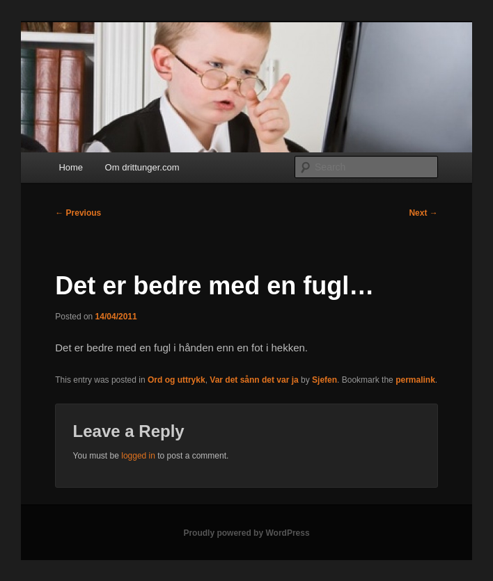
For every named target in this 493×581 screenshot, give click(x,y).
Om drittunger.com (142, 167)
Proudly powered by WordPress (246, 533)
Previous (78, 213)
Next (423, 213)
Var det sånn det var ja (254, 380)
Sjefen (324, 380)
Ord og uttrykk (176, 380)
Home (70, 167)
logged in (138, 456)
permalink (415, 380)
